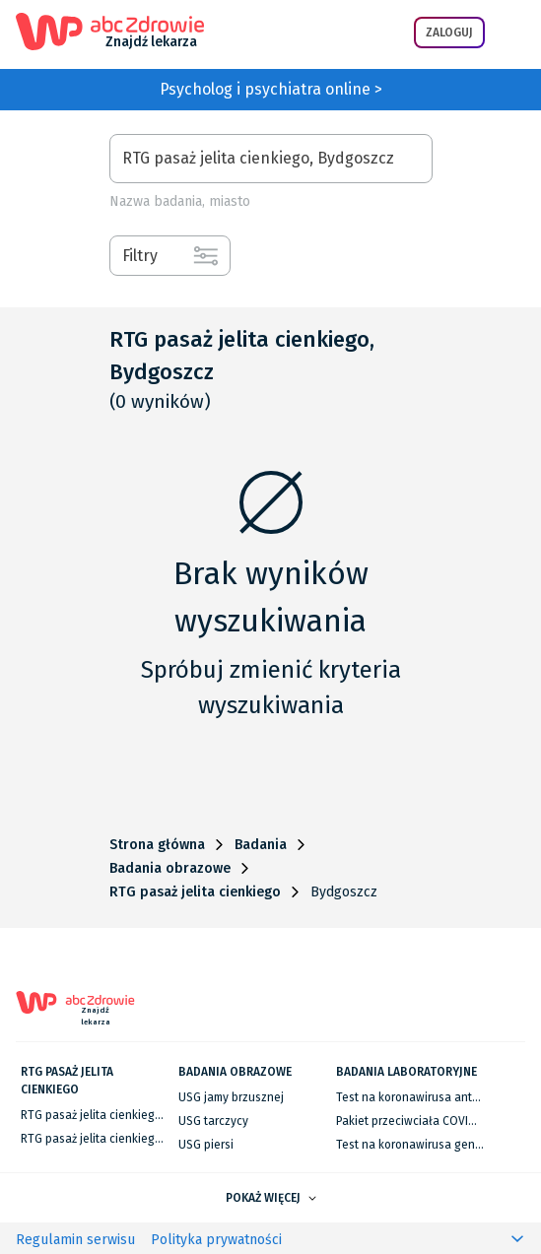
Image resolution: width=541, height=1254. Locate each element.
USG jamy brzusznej (231, 1097)
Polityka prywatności (216, 1239)
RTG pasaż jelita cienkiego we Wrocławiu (130, 1139)
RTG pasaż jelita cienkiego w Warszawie (128, 1115)
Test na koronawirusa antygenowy (428, 1097)
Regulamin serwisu (75, 1239)
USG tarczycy (213, 1121)
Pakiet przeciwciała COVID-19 (414, 1121)
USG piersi (206, 1145)
